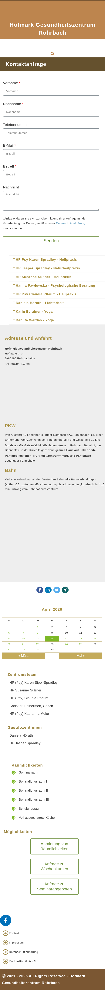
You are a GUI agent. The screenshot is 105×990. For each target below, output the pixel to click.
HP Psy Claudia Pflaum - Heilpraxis (46, 294)
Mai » (80, 656)
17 (66, 638)
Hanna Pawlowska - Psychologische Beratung (55, 285)
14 (23, 638)
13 (9, 638)
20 (9, 644)
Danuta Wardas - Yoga (35, 320)
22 (37, 644)
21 (23, 644)
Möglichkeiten (18, 831)
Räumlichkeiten (27, 765)
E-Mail (8, 145)
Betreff (8, 166)
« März (23, 656)
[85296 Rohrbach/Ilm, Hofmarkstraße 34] (52, 542)
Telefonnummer (16, 125)
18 (80, 638)
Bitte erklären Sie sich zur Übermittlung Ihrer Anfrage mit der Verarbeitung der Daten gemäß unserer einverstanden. (45, 223)
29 (37, 649)
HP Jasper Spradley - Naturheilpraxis (48, 268)
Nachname (12, 104)
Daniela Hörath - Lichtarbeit (40, 303)
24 (66, 644)
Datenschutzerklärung (70, 223)
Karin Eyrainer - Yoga (34, 311)
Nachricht (11, 187)
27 (9, 649)
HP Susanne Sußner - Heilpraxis (43, 277)
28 (23, 649)
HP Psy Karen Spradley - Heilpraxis (46, 259)
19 (94, 638)
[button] (52, 44)
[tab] (57, 259)
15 (37, 638)
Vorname (10, 83)
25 (80, 644)
